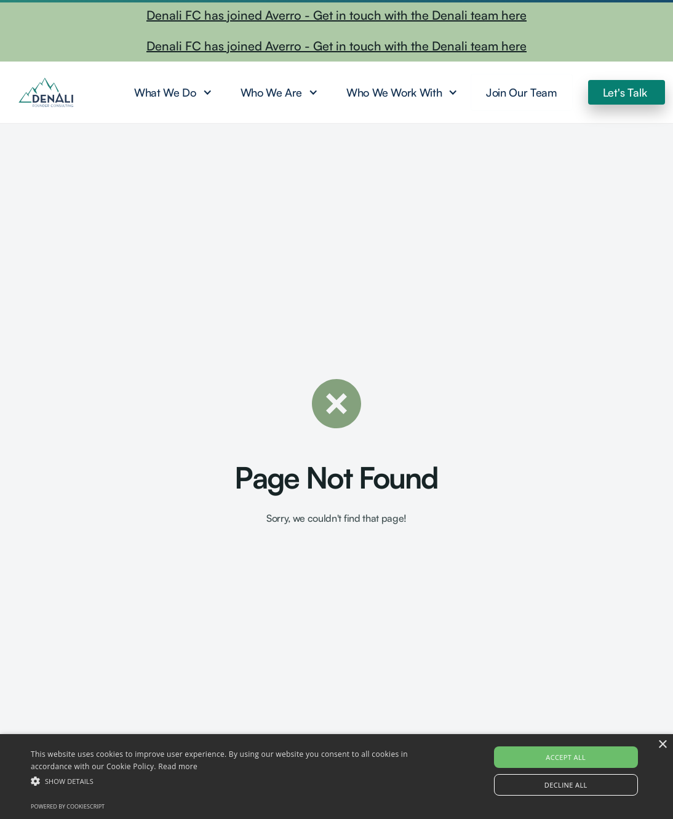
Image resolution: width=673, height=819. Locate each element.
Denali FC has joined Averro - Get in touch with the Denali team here (336, 15)
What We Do (165, 92)
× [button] (662, 744)
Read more (177, 766)
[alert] (336, 776)
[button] (172, 92)
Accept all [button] (566, 757)
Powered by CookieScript (68, 806)
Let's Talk (625, 92)
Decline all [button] (565, 784)
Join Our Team (521, 92)
